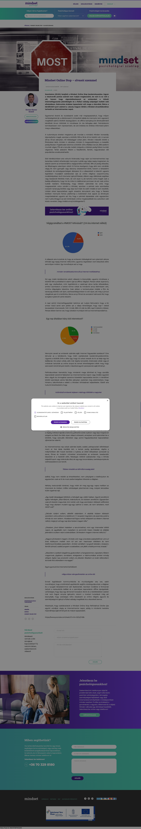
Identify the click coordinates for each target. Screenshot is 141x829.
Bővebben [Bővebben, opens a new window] (81, 408)
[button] (70, 427)
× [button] (107, 400)
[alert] (70, 414)
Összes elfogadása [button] (60, 422)
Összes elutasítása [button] (80, 422)
